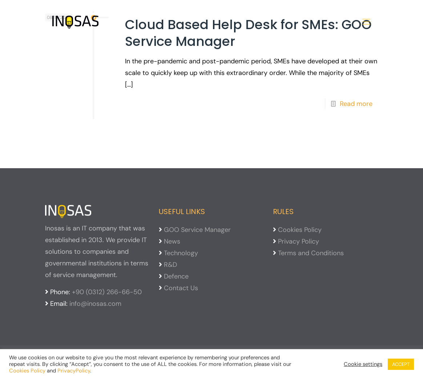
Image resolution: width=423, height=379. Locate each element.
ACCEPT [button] (401, 364)
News (172, 241)
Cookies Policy (300, 229)
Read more (356, 103)
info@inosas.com (95, 303)
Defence (176, 276)
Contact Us (181, 288)
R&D (170, 264)
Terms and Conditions (311, 253)
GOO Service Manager (197, 229)
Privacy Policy (298, 241)
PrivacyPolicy (73, 370)
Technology (181, 253)
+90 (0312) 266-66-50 (107, 292)
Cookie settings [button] (363, 364)
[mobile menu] (366, 22)
